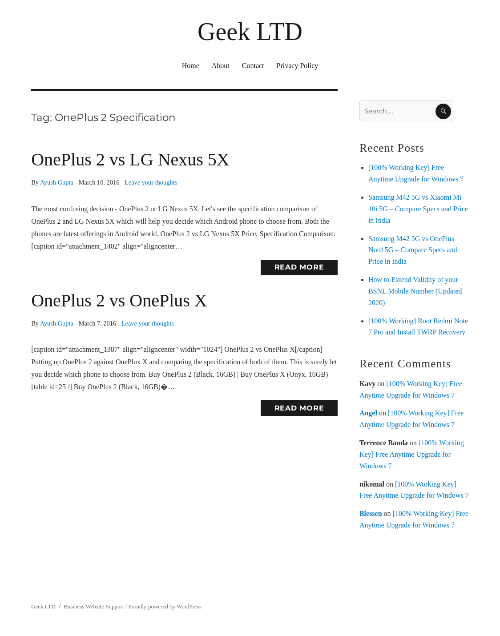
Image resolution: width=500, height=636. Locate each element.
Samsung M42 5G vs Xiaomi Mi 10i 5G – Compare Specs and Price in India (418, 208)
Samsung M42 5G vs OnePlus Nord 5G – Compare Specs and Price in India (412, 250)
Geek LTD (250, 31)
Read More (299, 267)
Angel (368, 413)
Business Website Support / (96, 606)
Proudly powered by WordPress (165, 606)
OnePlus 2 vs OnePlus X (119, 300)
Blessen (370, 513)
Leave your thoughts (151, 182)
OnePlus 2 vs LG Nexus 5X (130, 159)
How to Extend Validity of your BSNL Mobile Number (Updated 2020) (415, 291)
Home (190, 65)
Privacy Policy (298, 65)
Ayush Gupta (56, 182)
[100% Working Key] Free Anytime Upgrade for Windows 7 (411, 454)
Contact (253, 65)
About (221, 65)
